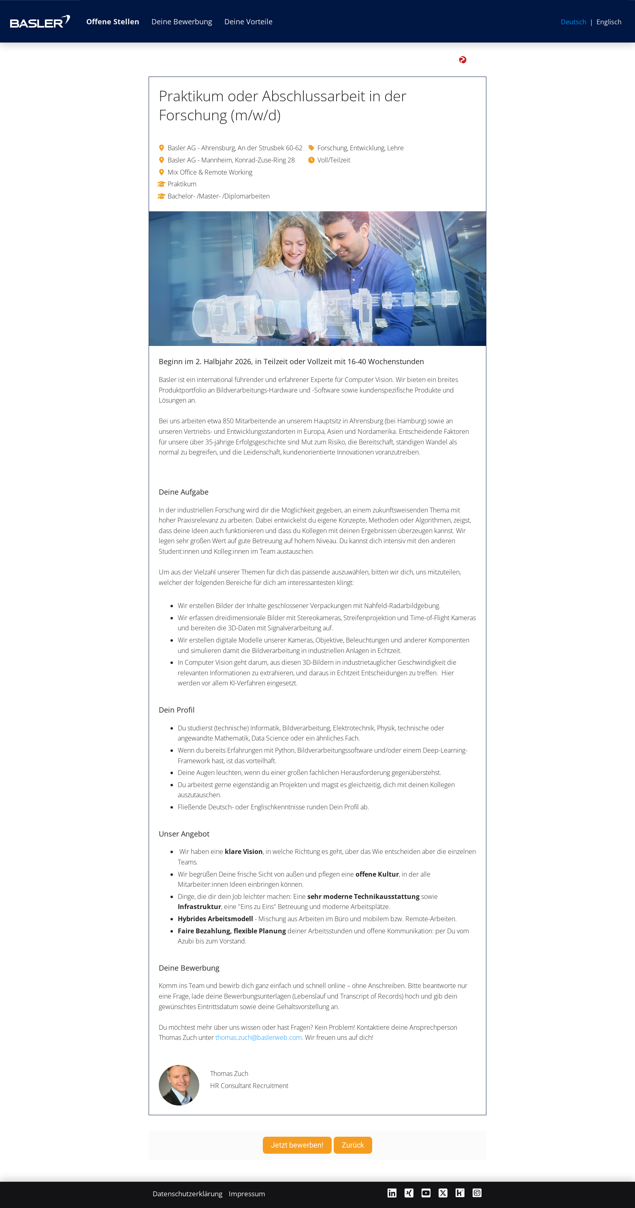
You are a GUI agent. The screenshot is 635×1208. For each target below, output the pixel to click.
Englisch (609, 21)
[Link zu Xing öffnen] (409, 1193)
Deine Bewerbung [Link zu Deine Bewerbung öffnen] (181, 21)
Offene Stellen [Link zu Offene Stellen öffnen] (112, 21)
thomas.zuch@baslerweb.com (258, 1037)
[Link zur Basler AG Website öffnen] (40, 21)
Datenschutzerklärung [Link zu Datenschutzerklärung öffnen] (187, 1193)
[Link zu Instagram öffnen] (477, 1193)
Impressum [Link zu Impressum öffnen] (247, 1193)
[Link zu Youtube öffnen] (426, 1193)
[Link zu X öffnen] (443, 1193)
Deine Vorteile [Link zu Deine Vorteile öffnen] (248, 21)
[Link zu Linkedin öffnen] (392, 1193)
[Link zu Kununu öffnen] (460, 1193)
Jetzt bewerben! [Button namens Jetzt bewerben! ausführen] (297, 1145)
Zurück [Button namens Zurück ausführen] (353, 1145)
